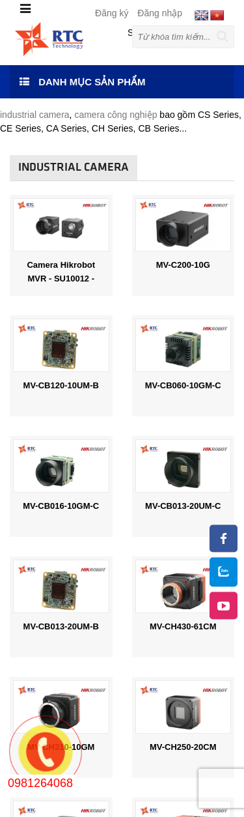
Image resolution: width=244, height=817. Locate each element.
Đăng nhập (159, 13)
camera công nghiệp (116, 114)
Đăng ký (111, 13)
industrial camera (35, 114)
